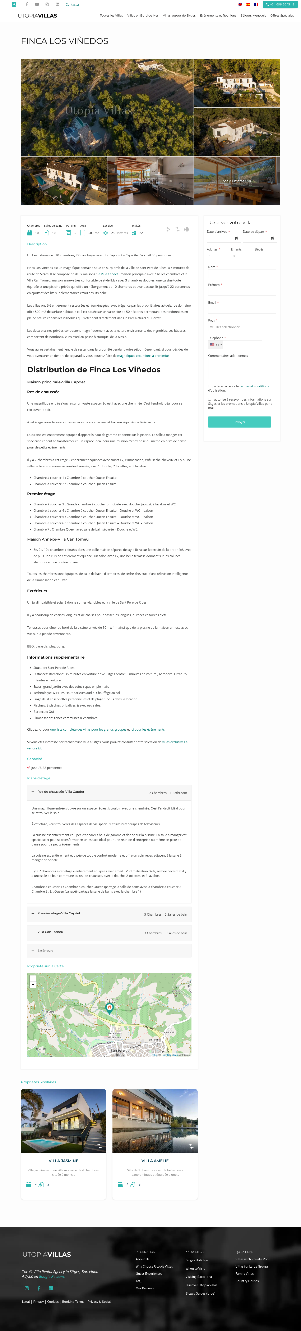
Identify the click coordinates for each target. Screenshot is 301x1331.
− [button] (33, 985)
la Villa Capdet (108, 274)
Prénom (215, 284)
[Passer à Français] (256, 4)
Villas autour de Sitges (179, 15)
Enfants (236, 249)
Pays (213, 320)
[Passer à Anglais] (240, 4)
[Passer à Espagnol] (248, 4)
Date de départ (255, 231)
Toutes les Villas (111, 15)
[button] (14, 4)
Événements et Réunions (218, 15)
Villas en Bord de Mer (142, 15)
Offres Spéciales (282, 15)
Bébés (259, 249)
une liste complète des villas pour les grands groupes (88, 729)
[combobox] (224, 238)
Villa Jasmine (63, 1161)
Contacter (72, 4)
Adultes (213, 249)
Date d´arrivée (218, 231)
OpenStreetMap (170, 1055)
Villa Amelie (155, 1161)
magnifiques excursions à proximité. (143, 355)
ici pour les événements (147, 729)
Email (213, 302)
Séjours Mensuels (253, 15)
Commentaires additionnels (228, 355)
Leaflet (153, 1055)
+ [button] (33, 978)
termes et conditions (254, 386)
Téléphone (217, 338)
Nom (213, 267)
